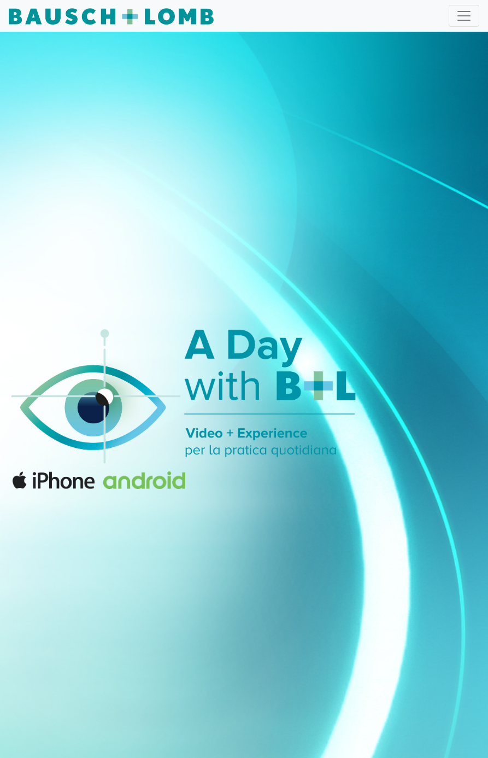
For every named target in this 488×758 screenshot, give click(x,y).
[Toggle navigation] (464, 16)
